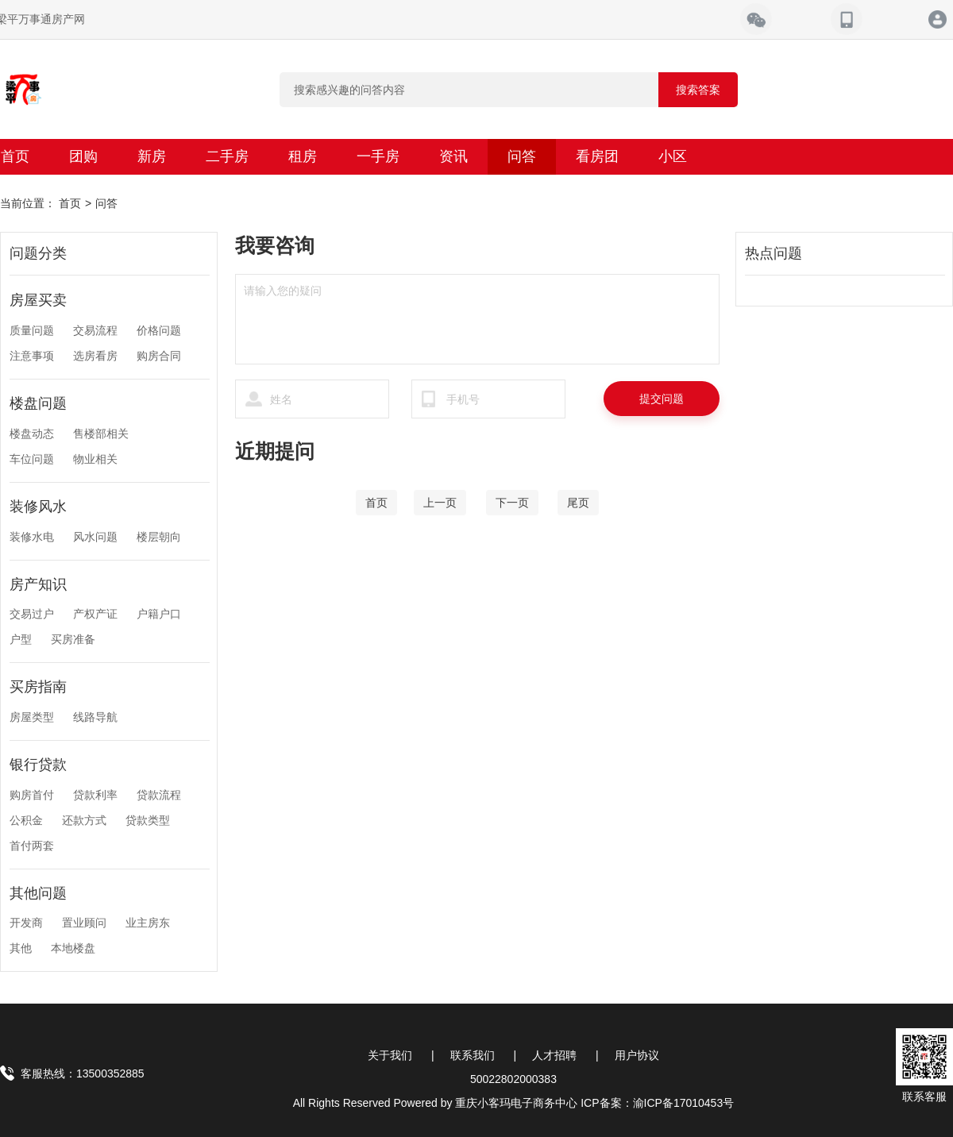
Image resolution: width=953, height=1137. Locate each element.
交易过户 (32, 613)
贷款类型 (147, 820)
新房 (151, 156)
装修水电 (32, 536)
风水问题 (95, 536)
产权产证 (95, 613)
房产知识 (38, 584)
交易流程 (95, 330)
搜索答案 (698, 89)
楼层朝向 (159, 536)
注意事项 (32, 355)
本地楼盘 (73, 948)
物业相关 (95, 459)
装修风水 (38, 507)
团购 (83, 156)
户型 (21, 639)
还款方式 (84, 820)
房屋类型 (32, 717)
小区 (672, 156)
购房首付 (32, 794)
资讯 (453, 156)
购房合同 (159, 355)
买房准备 (73, 639)
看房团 (597, 156)
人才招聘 (554, 1055)
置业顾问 (84, 922)
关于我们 (390, 1055)
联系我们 (472, 1055)
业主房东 (147, 922)
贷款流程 (159, 794)
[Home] (376, 502)
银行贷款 (38, 765)
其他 (21, 948)
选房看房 (95, 355)
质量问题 (32, 330)
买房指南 (38, 687)
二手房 (227, 156)
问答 (521, 156)
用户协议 (637, 1055)
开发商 (26, 922)
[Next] (512, 502)
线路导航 (95, 717)
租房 (302, 156)
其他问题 (38, 893)
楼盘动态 (32, 433)
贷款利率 (95, 794)
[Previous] (440, 502)
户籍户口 (159, 613)
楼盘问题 (38, 403)
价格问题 (159, 330)
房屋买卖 (38, 300)
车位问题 (32, 459)
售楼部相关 (101, 433)
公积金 (26, 820)
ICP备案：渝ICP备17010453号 (657, 1103)
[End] (578, 502)
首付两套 (32, 845)
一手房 (378, 156)
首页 (70, 203)
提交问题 (661, 398)
